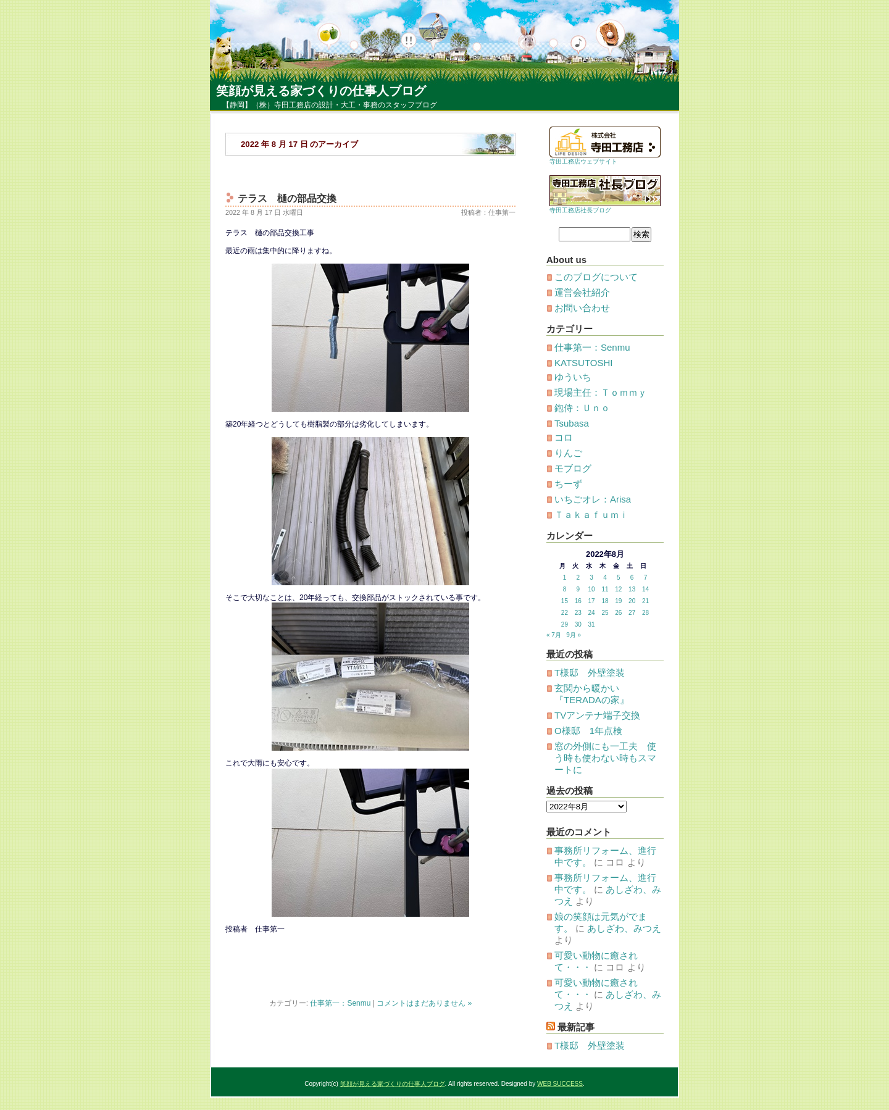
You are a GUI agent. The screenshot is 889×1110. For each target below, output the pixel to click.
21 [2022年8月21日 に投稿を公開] (645, 601)
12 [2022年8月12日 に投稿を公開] (618, 589)
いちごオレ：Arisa (592, 499)
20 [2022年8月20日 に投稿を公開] (631, 601)
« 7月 (553, 635)
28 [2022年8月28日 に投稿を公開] (645, 612)
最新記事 (576, 1027)
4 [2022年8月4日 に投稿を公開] (605, 577)
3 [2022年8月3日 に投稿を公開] (591, 577)
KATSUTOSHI (583, 362)
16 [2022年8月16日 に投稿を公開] (578, 601)
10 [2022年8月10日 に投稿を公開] (591, 589)
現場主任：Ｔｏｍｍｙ (600, 392)
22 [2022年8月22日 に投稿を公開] (564, 612)
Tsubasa (571, 423)
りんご (568, 453)
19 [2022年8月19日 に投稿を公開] (618, 601)
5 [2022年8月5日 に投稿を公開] (618, 577)
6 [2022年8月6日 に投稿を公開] (632, 577)
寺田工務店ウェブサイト (583, 161)
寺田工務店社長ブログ (580, 210)
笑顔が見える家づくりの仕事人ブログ (321, 91)
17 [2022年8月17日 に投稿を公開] (591, 601)
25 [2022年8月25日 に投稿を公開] (604, 612)
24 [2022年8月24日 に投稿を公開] (591, 612)
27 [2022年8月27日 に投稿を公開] (631, 612)
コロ (563, 437)
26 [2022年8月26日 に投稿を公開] (618, 612)
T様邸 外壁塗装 (589, 672)
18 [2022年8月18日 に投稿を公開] (604, 601)
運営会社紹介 (582, 292)
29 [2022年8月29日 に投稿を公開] (564, 624)
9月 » (573, 635)
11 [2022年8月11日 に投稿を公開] (604, 589)
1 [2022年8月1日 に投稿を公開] (565, 577)
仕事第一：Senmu (340, 1003)
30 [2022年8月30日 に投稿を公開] (578, 624)
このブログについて (596, 277)
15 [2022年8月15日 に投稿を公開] (564, 601)
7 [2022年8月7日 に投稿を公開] (646, 577)
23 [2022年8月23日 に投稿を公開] (578, 612)
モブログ (572, 468)
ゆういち (572, 377)
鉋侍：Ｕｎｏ (582, 408)
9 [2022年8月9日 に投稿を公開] (578, 589)
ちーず (568, 483)
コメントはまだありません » (424, 1003)
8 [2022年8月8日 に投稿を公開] (565, 589)
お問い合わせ (582, 308)
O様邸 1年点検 (588, 730)
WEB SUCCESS (560, 1083)
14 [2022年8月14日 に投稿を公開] (645, 589)
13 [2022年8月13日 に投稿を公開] (631, 589)
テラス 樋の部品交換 (287, 198)
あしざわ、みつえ (624, 928)
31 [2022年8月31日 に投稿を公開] (591, 624)
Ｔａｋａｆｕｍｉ (591, 514)
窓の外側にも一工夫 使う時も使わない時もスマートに (605, 758)
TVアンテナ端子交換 (597, 715)
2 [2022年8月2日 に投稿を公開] (578, 577)
